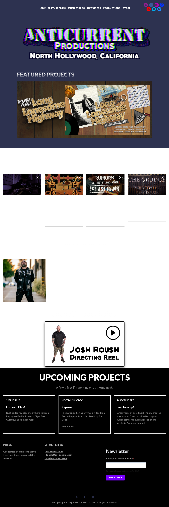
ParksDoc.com (54, 451)
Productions (111, 8)
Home (42, 8)
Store (126, 8)
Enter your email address (119, 458)
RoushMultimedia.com (59, 455)
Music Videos (76, 8)
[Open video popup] (22, 184)
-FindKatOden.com (56, 458)
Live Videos (94, 8)
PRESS (7, 445)
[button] (27, 109)
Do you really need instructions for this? (122, 471)
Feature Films (57, 8)
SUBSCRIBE (115, 477)
